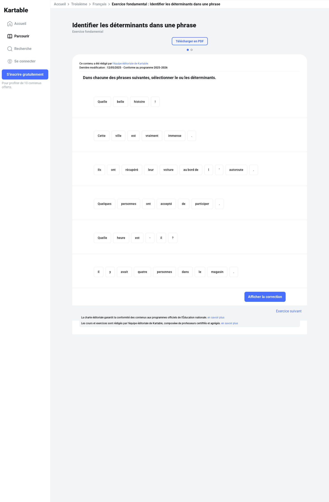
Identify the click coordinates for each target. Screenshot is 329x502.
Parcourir (18, 36)
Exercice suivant (288, 311)
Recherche (19, 48)
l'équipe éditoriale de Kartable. (130, 63)
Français (99, 4)
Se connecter (21, 61)
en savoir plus (216, 317)
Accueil (16, 23)
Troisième (79, 4)
